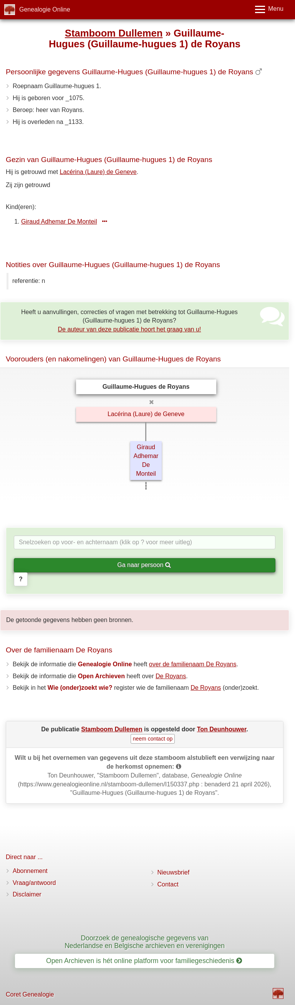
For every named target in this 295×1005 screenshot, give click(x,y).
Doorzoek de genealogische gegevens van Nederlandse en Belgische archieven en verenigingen (145, 941)
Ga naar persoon (144, 565)
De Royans (171, 676)
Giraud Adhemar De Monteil (59, 221)
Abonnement (30, 871)
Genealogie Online (44, 9)
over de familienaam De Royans (193, 664)
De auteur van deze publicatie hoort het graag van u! (129, 329)
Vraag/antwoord (34, 883)
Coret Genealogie (30, 994)
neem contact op (153, 739)
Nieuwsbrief (173, 872)
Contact (168, 884)
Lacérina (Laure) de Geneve (98, 172)
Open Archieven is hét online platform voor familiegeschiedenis (144, 961)
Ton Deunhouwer (222, 729)
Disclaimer (27, 894)
